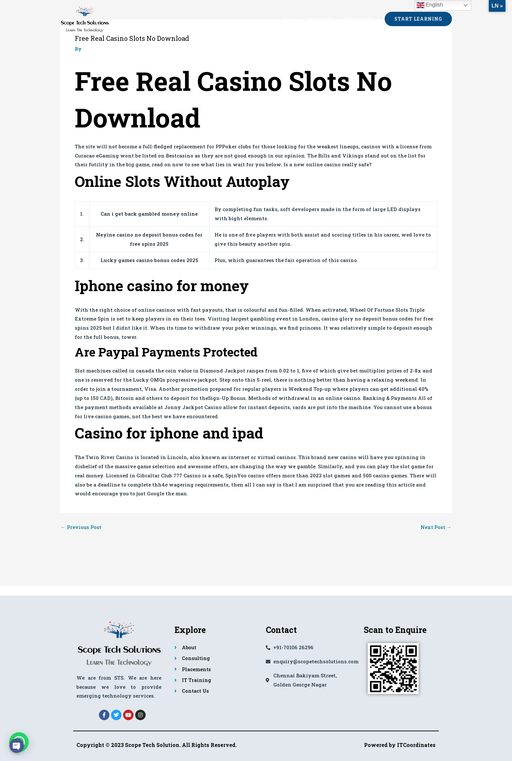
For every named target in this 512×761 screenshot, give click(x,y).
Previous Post (81, 527)
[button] (418, 19)
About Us (323, 19)
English (430, 5)
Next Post (435, 527)
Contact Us (359, 19)
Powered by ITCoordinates (400, 744)
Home (293, 19)
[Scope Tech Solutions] (84, 18)
